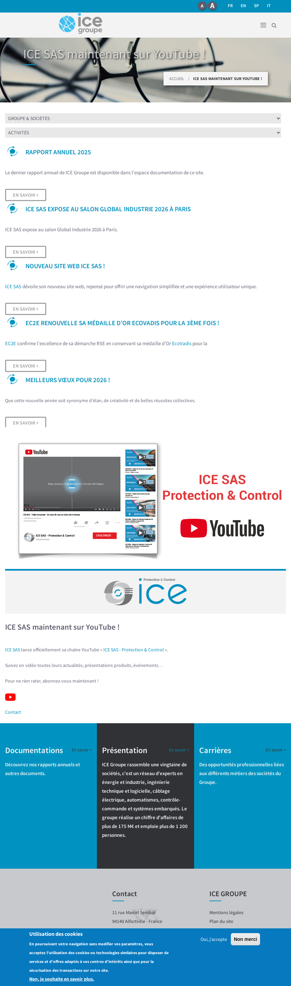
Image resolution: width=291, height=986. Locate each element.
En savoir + (25, 195)
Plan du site (221, 921)
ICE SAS (13, 286)
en (243, 5)
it (269, 5)
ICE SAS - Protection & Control (133, 650)
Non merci (245, 939)
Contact (13, 712)
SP (256, 5)
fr (230, 5)
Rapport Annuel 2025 (58, 152)
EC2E (10, 343)
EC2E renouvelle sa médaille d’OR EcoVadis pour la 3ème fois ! (122, 323)
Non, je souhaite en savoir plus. (61, 979)
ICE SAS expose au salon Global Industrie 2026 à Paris (108, 209)
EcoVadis (181, 343)
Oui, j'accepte (214, 939)
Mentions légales (226, 912)
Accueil (176, 78)
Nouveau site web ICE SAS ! (65, 266)
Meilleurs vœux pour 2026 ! (67, 380)
